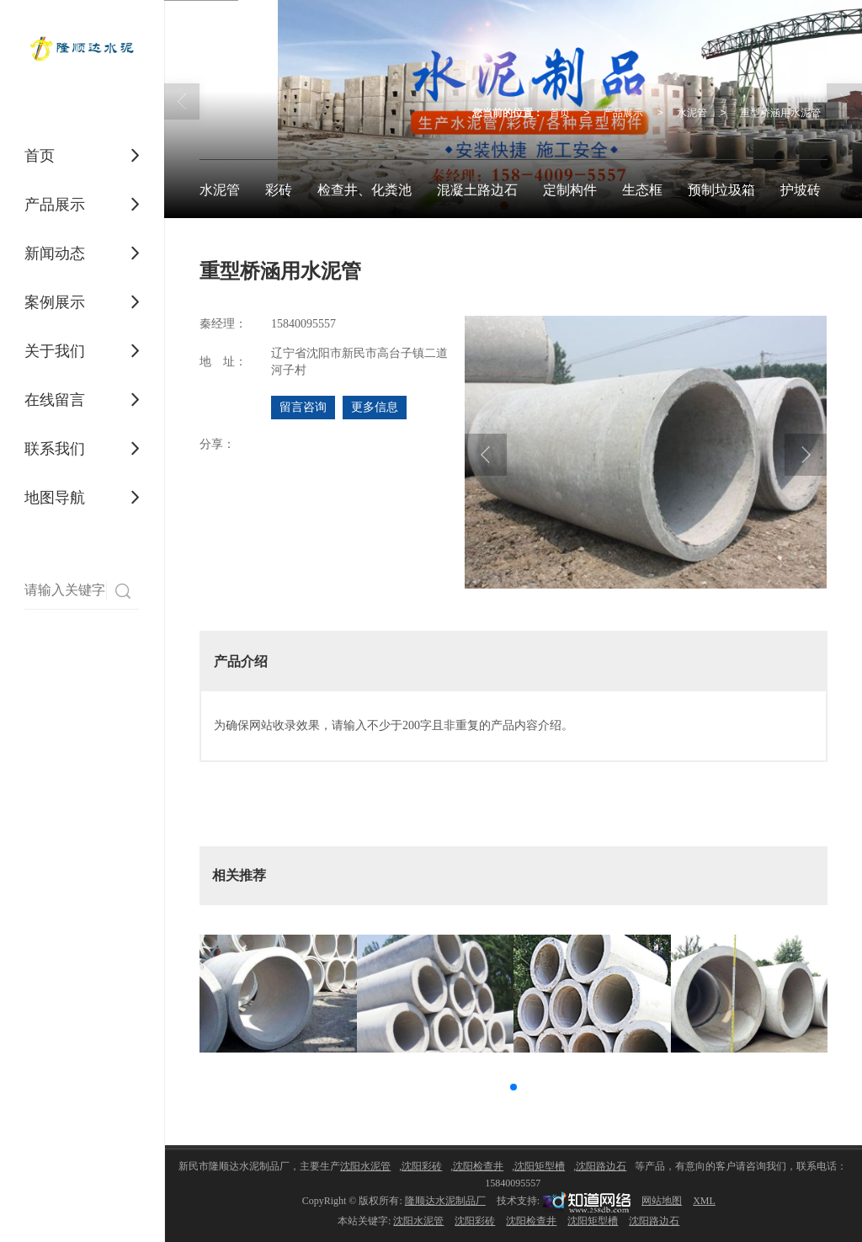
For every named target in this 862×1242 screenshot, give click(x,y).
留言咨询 (303, 407)
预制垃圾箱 (721, 190)
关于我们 (54, 351)
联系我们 (54, 448)
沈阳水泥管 (365, 1166)
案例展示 (54, 302)
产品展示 (54, 204)
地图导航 (54, 497)
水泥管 (692, 113)
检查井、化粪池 (364, 190)
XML (704, 1201)
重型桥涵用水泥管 (780, 113)
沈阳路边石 (601, 1166)
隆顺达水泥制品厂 (445, 1201)
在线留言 (54, 400)
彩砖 (278, 190)
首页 (39, 155)
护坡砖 (800, 190)
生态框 (642, 190)
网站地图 (661, 1201)
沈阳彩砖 (422, 1166)
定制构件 (570, 190)
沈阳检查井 (478, 1166)
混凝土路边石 (477, 190)
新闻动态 (54, 253)
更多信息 (374, 407)
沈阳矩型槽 (539, 1166)
